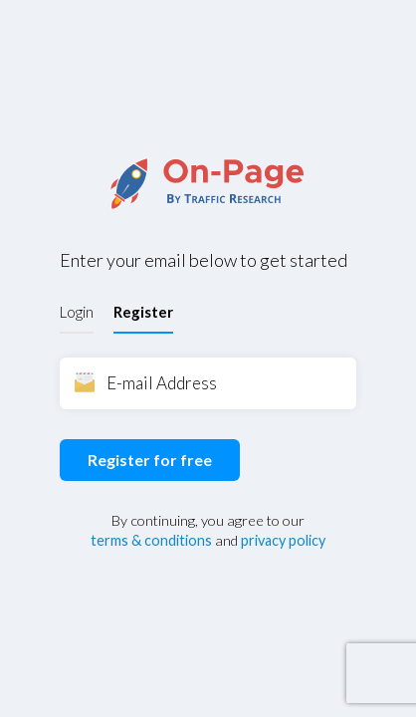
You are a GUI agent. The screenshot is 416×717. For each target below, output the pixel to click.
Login (77, 312)
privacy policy (283, 540)
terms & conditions (151, 540)
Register (143, 312)
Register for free (150, 459)
